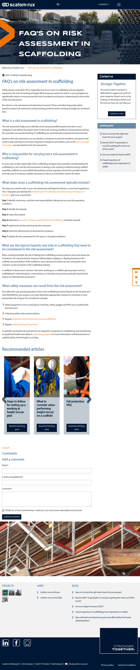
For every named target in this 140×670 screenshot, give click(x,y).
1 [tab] (30, 440)
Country (103, 5)
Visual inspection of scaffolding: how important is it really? (116, 163)
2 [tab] (34, 440)
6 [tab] (50, 440)
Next (89, 399)
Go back (5, 448)
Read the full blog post (17, 428)
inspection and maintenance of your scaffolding (34, 319)
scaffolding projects (42, 334)
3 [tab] (38, 440)
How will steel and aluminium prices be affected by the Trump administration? (103, 619)
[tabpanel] (17, 395)
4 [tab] (42, 440)
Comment (7, 488)
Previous (4, 399)
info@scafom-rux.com (76, 664)
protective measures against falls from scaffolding (41, 220)
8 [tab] (59, 440)
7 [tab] (54, 440)
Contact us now (117, 114)
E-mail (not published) (12, 477)
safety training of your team (24, 325)
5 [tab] (46, 440)
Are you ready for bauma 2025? (116, 155)
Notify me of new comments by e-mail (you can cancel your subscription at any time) (43, 510)
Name (5, 465)
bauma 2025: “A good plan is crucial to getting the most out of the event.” (116, 146)
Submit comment (12, 517)
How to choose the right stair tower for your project (98, 592)
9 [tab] (63, 440)
